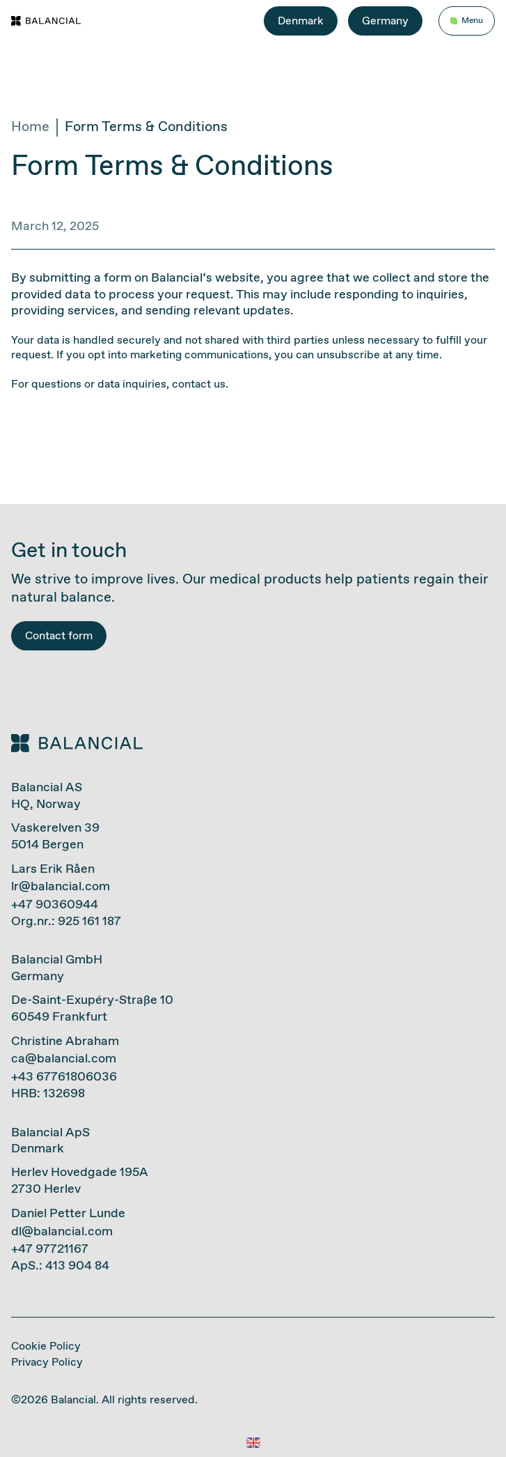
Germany (385, 21)
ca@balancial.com (63, 1059)
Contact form (59, 636)
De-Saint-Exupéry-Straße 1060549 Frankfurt (92, 1008)
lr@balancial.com (60, 886)
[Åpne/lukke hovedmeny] (466, 21)
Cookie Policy (46, 1346)
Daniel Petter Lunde (68, 1213)
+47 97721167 (49, 1249)
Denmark (301, 21)
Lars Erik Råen (53, 869)
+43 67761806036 (64, 1077)
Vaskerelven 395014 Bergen (55, 836)
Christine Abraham (65, 1041)
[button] (253, 1443)
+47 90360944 (54, 905)
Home (30, 128)
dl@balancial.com (62, 1231)
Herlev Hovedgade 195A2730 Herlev (79, 1180)
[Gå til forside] (46, 21)
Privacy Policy (47, 1362)
